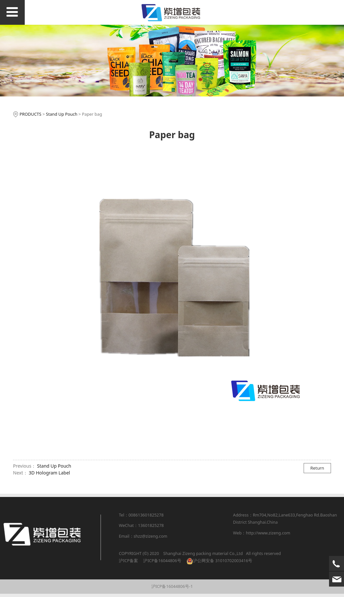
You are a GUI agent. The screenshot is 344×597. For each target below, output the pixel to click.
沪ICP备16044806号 (161, 560)
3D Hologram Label (49, 473)
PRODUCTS (30, 114)
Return (317, 468)
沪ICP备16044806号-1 (172, 586)
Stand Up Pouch (61, 114)
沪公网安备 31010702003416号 (222, 560)
